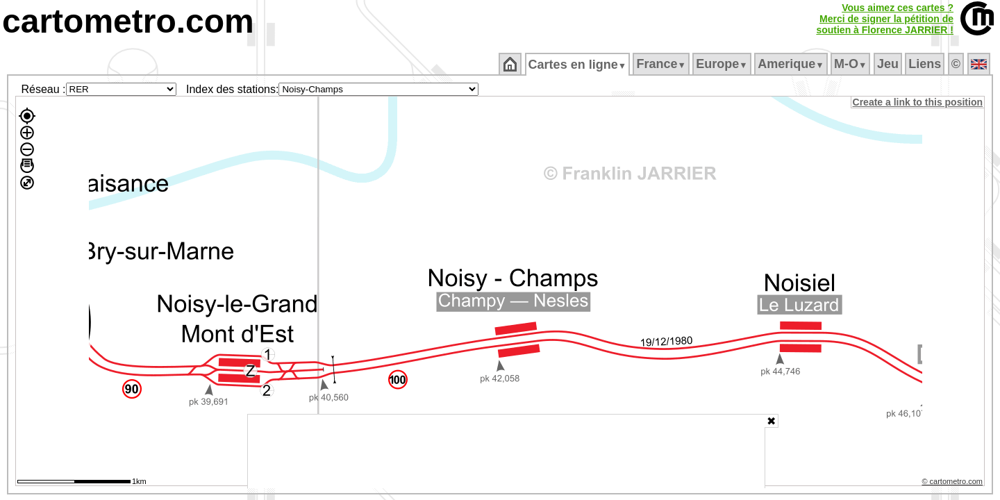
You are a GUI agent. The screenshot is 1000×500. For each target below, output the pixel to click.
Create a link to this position (918, 102)
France (662, 64)
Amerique (792, 64)
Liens (926, 64)
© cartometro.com (953, 483)
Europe (723, 64)
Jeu (888, 64)
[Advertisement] (506, 451)
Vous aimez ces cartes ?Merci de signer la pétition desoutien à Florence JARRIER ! (884, 18)
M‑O (851, 64)
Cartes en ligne (578, 65)
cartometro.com (128, 21)
